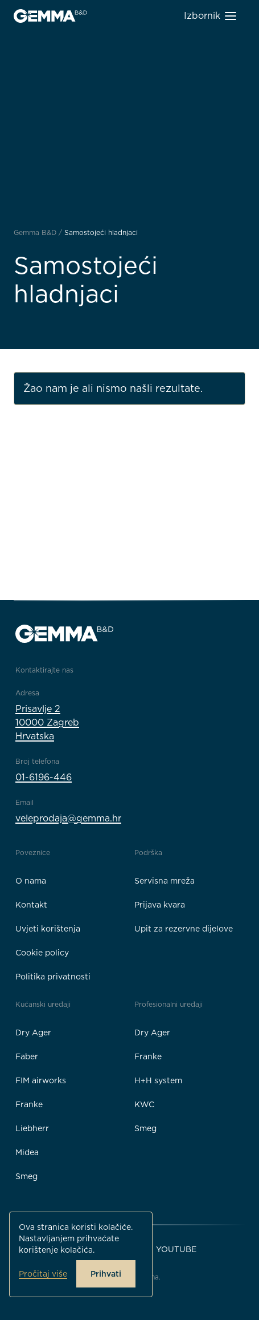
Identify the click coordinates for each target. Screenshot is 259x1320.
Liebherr (32, 1128)
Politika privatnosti (53, 976)
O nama (30, 880)
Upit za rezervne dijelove (183, 928)
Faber (26, 1056)
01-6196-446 (43, 777)
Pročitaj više (43, 1273)
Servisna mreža (164, 880)
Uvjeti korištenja (47, 928)
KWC (144, 1104)
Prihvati (106, 1273)
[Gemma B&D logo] (50, 16)
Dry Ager (33, 1032)
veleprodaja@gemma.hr (68, 818)
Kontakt (31, 904)
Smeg (26, 1176)
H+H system (158, 1080)
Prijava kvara (159, 904)
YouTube (176, 1249)
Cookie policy (42, 952)
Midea (27, 1152)
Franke (29, 1104)
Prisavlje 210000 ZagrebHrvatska (47, 722)
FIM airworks (40, 1080)
